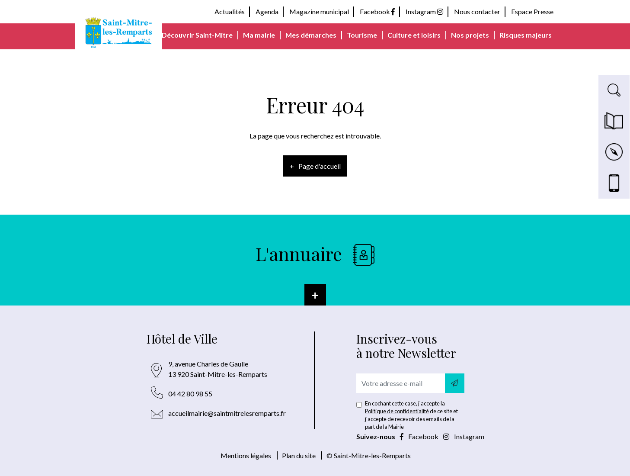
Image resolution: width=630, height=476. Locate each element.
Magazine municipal (319, 11)
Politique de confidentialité (397, 411)
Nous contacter (477, 11)
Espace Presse (532, 11)
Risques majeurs (525, 35)
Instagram (424, 11)
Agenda (267, 11)
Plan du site (299, 455)
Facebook (377, 11)
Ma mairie (259, 35)
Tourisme (362, 35)
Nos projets (470, 35)
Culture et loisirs (414, 35)
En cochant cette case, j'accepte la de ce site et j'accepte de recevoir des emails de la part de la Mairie (411, 415)
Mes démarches (310, 35)
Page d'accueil (319, 166)
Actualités (229, 11)
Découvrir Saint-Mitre (197, 35)
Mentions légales (246, 455)
